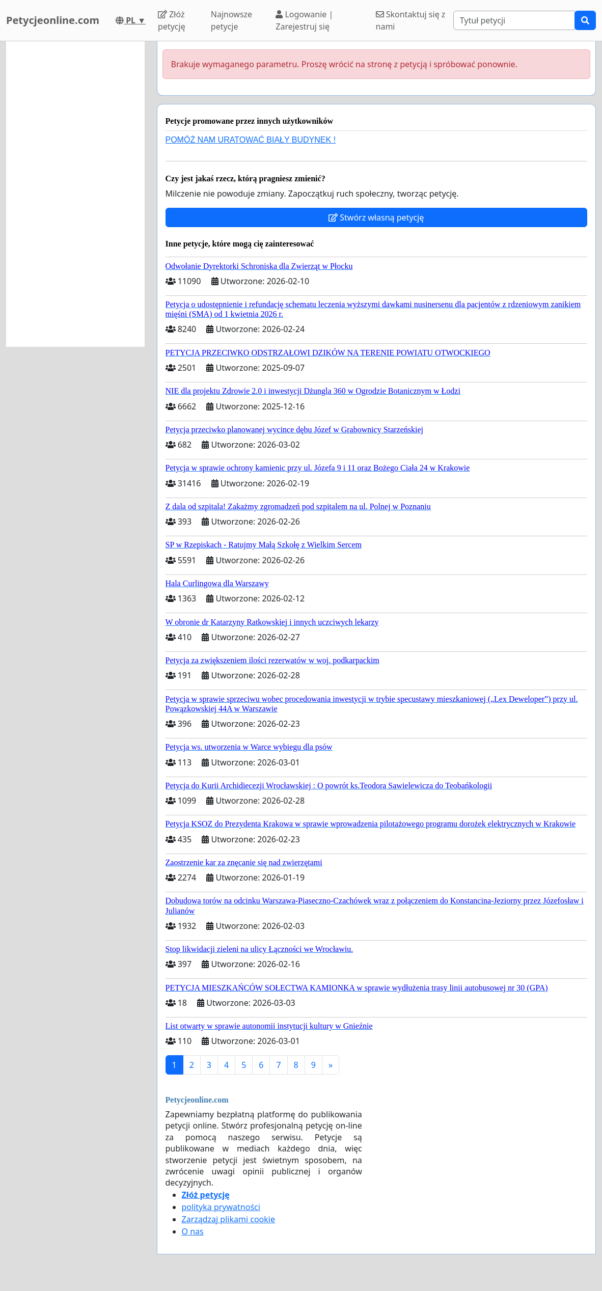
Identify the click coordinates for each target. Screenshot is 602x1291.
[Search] (514, 20)
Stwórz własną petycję (376, 217)
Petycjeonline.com (52, 20)
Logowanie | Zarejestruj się (304, 20)
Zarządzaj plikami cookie (228, 1219)
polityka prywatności (221, 1207)
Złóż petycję (171, 20)
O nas (193, 1231)
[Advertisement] (75, 194)
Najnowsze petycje (231, 20)
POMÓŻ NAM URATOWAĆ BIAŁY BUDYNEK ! (251, 139)
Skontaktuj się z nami (411, 20)
